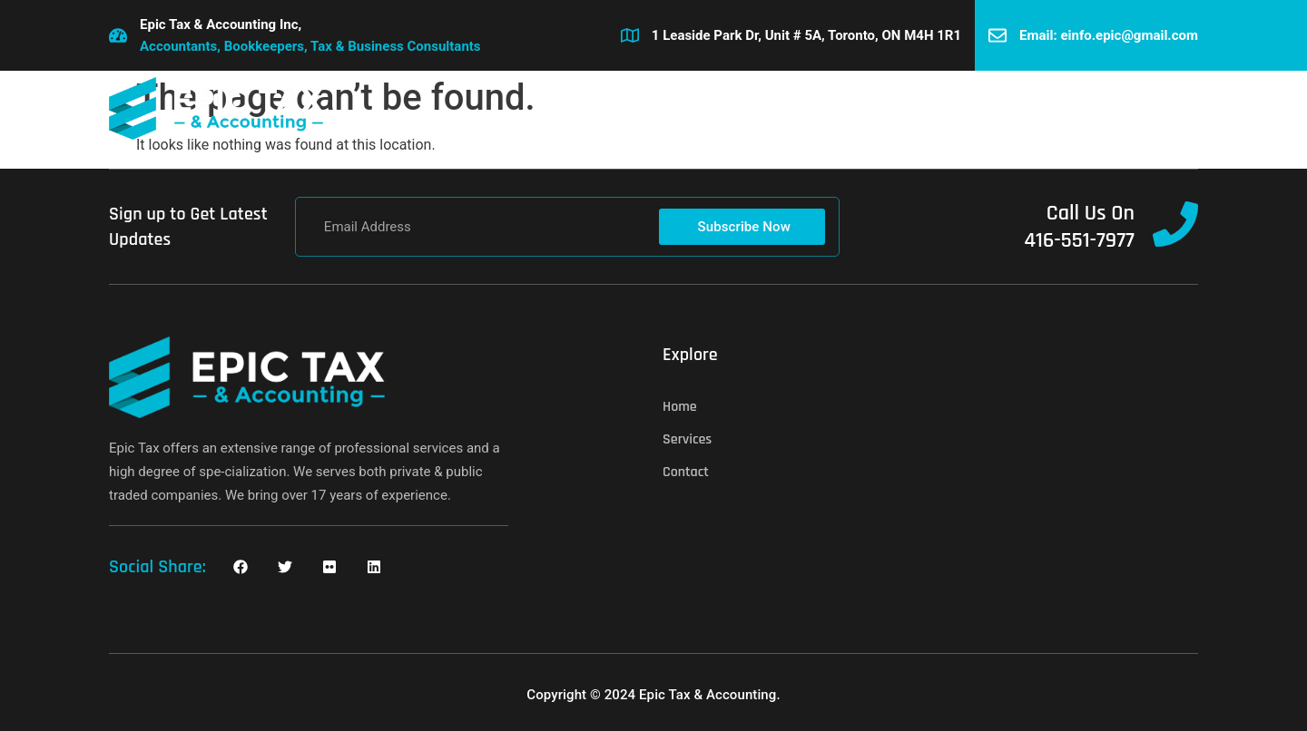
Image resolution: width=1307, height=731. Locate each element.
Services (680, 108)
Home (596, 108)
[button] (1183, 108)
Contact (770, 108)
